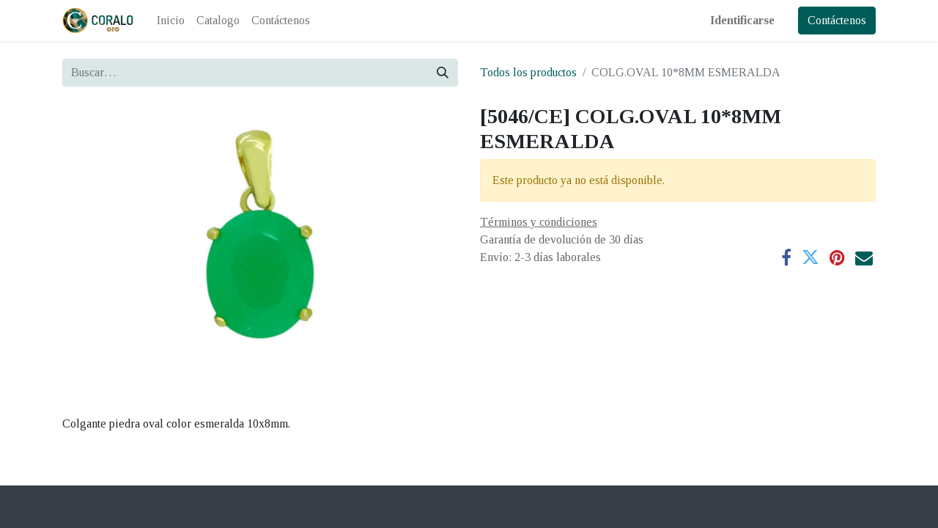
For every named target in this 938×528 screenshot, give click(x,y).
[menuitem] (171, 20)
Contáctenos (837, 20)
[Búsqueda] (442, 73)
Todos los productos (528, 72)
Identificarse (742, 20)
